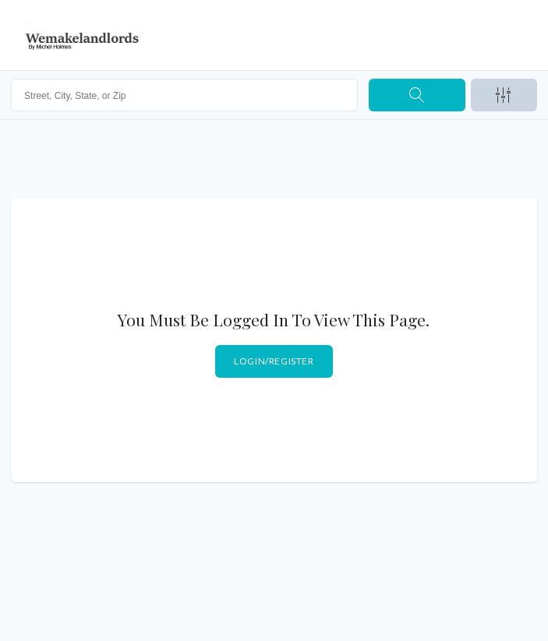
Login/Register (273, 361)
